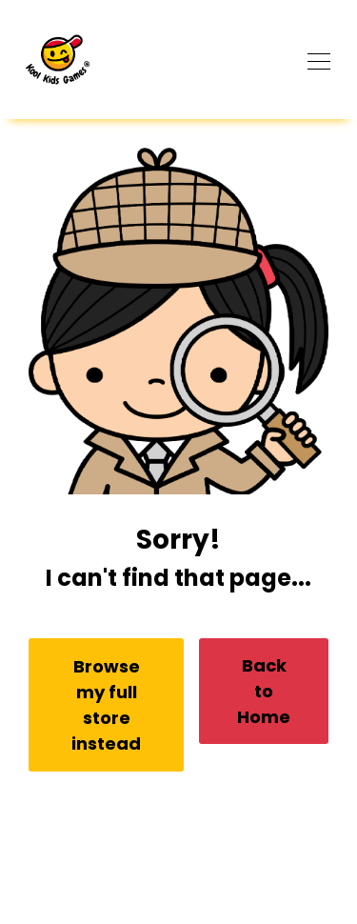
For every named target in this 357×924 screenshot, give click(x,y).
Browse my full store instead (106, 704)
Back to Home (263, 691)
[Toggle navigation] (319, 59)
